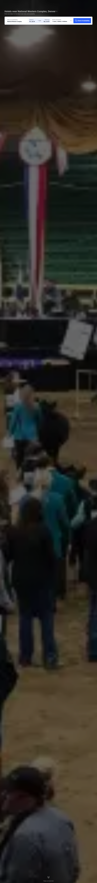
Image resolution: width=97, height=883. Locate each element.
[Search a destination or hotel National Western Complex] (17, 20)
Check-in (31, 19)
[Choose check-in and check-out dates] (33, 20)
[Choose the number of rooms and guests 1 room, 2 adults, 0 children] (62, 20)
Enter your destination (12, 19)
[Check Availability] (82, 20)
